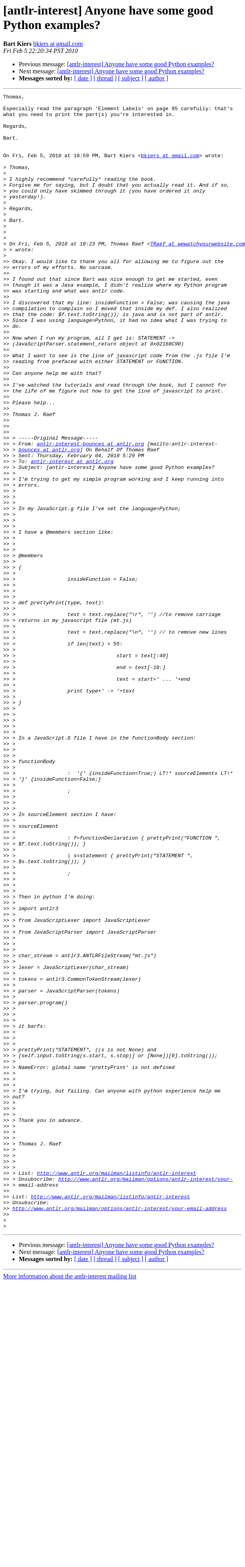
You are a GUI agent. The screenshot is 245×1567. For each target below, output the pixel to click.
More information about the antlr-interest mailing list (69, 1503)
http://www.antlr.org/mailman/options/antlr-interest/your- (145, 1396)
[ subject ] (130, 78)
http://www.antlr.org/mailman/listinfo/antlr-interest (116, 1389)
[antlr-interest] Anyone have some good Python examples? (140, 64)
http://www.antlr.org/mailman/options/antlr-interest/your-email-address (119, 1431)
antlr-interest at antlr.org (72, 535)
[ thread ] (105, 78)
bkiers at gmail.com (58, 43)
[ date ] (83, 78)
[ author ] (156, 78)
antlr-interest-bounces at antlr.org (90, 514)
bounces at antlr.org (49, 521)
